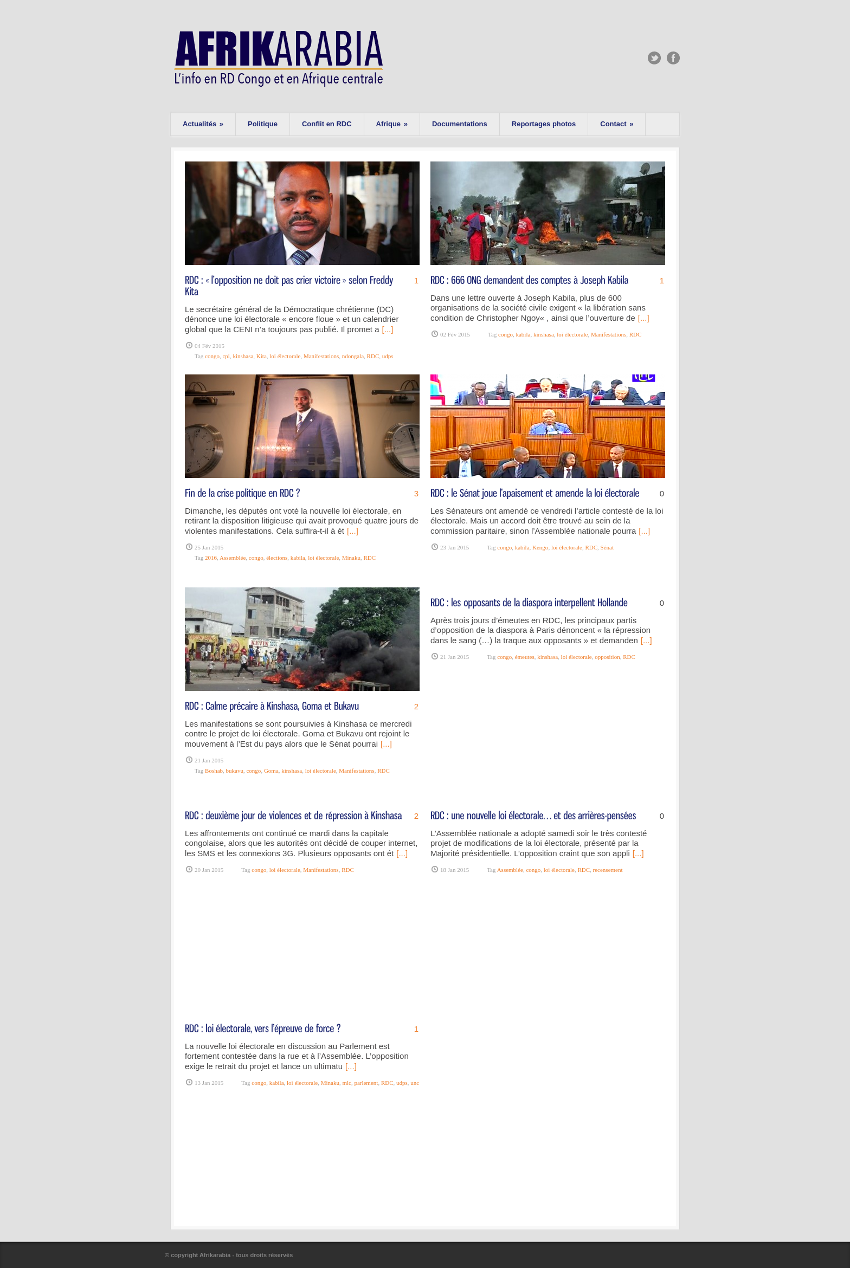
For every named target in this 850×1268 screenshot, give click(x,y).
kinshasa (243, 356)
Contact (616, 124)
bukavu (234, 770)
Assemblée (233, 557)
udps (388, 356)
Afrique (392, 124)
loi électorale (284, 356)
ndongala (353, 356)
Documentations (459, 124)
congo (212, 356)
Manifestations (321, 356)
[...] (388, 329)
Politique (263, 124)
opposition (607, 657)
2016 (211, 557)
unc (414, 1082)
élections (276, 557)
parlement (366, 1082)
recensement (608, 869)
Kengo (540, 547)
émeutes (525, 657)
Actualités (203, 124)
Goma (271, 770)
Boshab (214, 770)
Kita (261, 356)
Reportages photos (544, 124)
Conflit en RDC (327, 124)
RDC (373, 356)
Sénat (607, 547)
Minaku (351, 557)
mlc (346, 1082)
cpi (225, 356)
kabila (523, 334)
